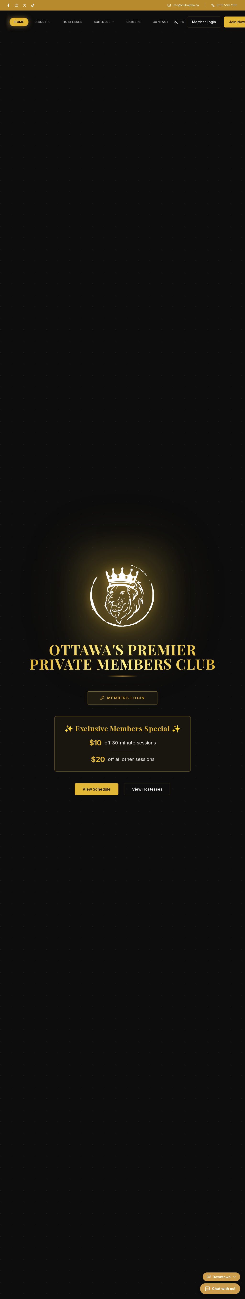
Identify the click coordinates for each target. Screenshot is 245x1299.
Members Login (122, 698)
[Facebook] (8, 5)
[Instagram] (16, 5)
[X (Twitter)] (24, 5)
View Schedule (97, 789)
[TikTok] (32, 5)
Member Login (204, 22)
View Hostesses (147, 789)
